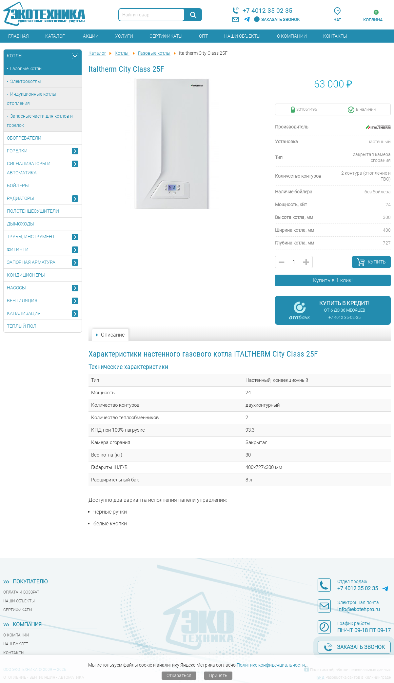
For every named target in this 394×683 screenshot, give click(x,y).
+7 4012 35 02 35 (267, 10)
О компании (292, 36)
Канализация (24, 313)
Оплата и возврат (21, 592)
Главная (18, 36)
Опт (203, 36)
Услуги (124, 36)
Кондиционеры (26, 275)
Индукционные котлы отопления (31, 98)
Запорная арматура (31, 262)
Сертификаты (166, 36)
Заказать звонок (280, 19)
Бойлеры (18, 185)
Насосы (16, 287)
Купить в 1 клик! (333, 280)
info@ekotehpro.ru (358, 609)
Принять (218, 675)
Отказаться (179, 675)
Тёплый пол (21, 326)
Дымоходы (20, 223)
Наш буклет (15, 644)
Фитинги (18, 249)
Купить (377, 261)
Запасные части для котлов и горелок (40, 120)
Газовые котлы (26, 68)
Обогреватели (24, 138)
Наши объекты (242, 36)
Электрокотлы (25, 81)
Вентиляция (22, 300)
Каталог (55, 36)
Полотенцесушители (33, 211)
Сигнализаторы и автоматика (28, 168)
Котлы (15, 55)
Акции (91, 36)
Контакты (335, 36)
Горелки (17, 150)
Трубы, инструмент (31, 236)
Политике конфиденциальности (271, 665)
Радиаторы (20, 198)
